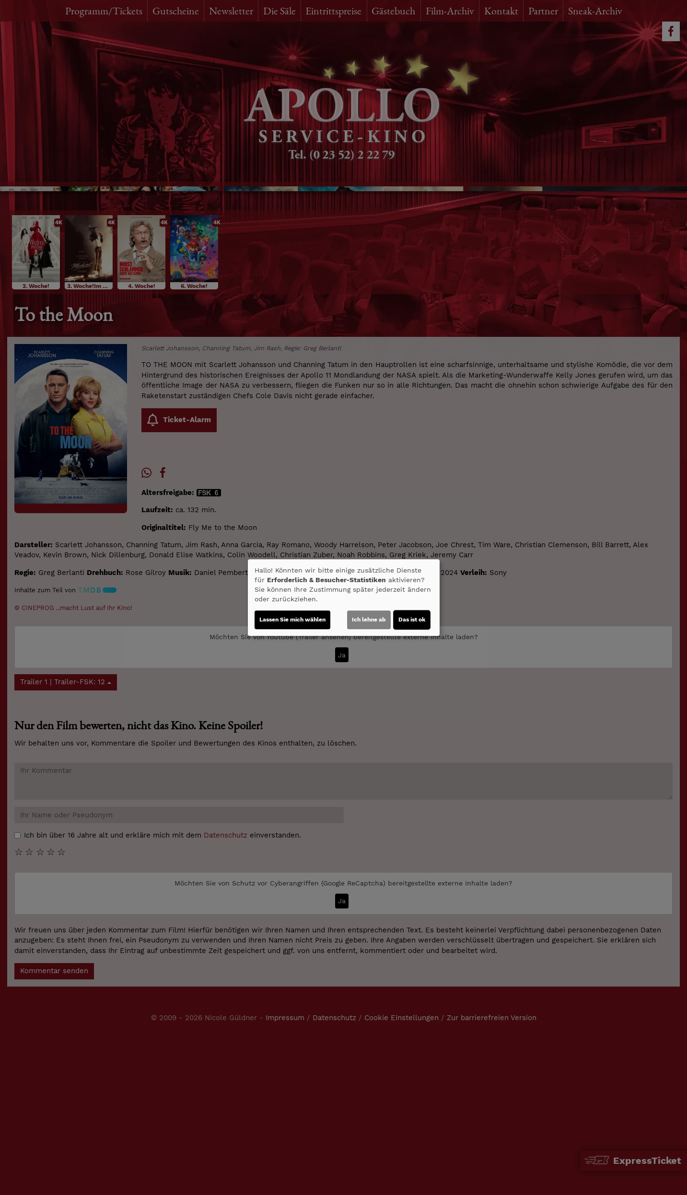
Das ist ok (411, 619)
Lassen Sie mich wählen (292, 619)
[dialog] (344, 597)
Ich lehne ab (369, 619)
